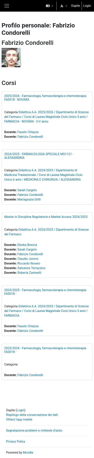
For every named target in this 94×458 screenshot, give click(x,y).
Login (87, 6)
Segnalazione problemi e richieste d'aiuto (34, 430)
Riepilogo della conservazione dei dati (32, 415)
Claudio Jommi (27, 259)
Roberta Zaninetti (29, 272)
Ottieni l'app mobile (19, 419)
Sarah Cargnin (27, 190)
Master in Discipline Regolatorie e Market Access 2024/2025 (46, 217)
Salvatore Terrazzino (31, 268)
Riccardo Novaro (28, 263)
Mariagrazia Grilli (29, 199)
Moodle (28, 452)
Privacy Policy (15, 441)
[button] (49, 6)
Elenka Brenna (27, 245)
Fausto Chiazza (28, 132)
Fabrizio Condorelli (30, 137)
